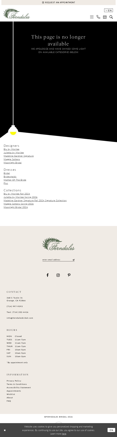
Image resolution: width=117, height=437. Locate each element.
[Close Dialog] (5, 430)
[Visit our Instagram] (58, 275)
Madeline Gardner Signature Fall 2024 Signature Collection (35, 200)
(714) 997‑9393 (15, 306)
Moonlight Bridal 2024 (16, 207)
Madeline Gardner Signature (19, 155)
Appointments (14, 391)
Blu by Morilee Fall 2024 (17, 193)
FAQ (9, 401)
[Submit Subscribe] (73, 259)
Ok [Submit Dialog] (112, 430)
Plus (6, 183)
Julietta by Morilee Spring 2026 (20, 197)
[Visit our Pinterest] (69, 275)
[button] (92, 17)
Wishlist (11, 394)
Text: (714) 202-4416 (17, 312)
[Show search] (111, 17)
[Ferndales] (16, 15)
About (10, 397)
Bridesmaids (10, 176)
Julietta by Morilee (14, 152)
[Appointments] (58, 2)
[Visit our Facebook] (47, 275)
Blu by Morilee (11, 149)
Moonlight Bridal (13, 162)
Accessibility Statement (19, 387)
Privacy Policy (14, 380)
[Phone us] (98, 17)
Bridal (7, 173)
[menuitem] (92, 17)
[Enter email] (58, 259)
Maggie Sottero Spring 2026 (19, 203)
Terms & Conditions (17, 384)
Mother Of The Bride (15, 179)
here (64, 433)
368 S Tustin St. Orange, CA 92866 (16, 299)
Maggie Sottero (12, 159)
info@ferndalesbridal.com (20, 318)
